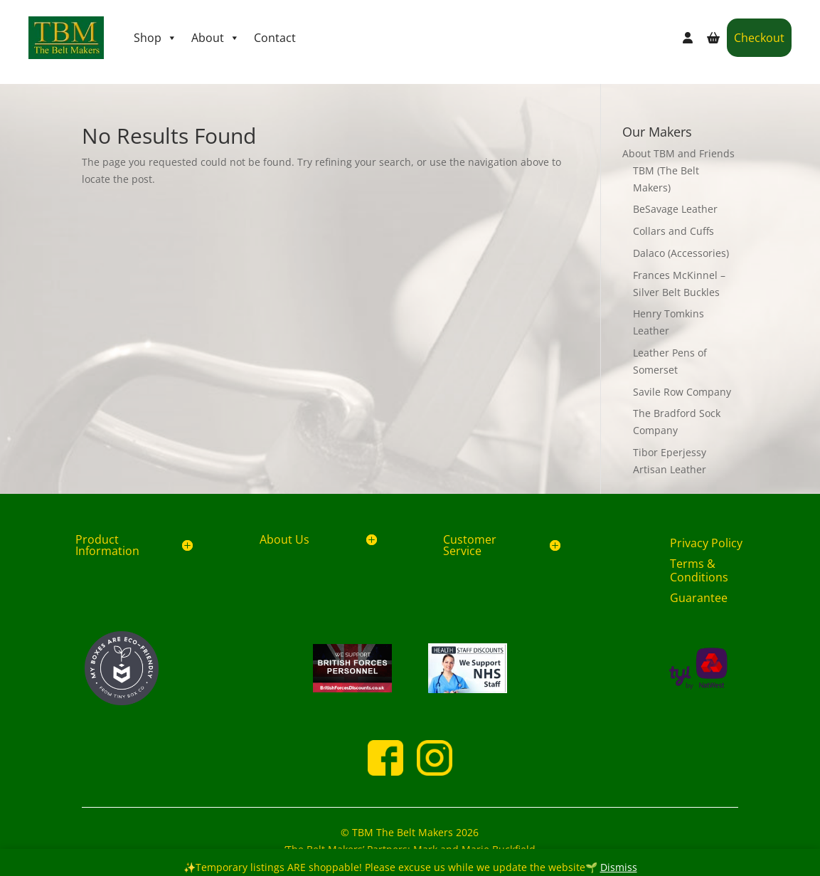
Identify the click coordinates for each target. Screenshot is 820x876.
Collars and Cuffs (673, 231)
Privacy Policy (706, 543)
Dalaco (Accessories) (681, 253)
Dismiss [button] (618, 867)
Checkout (759, 38)
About (215, 38)
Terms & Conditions (699, 570)
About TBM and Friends (678, 153)
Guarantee (699, 598)
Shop (155, 38)
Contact (275, 38)
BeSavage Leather (675, 209)
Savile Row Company (682, 392)
